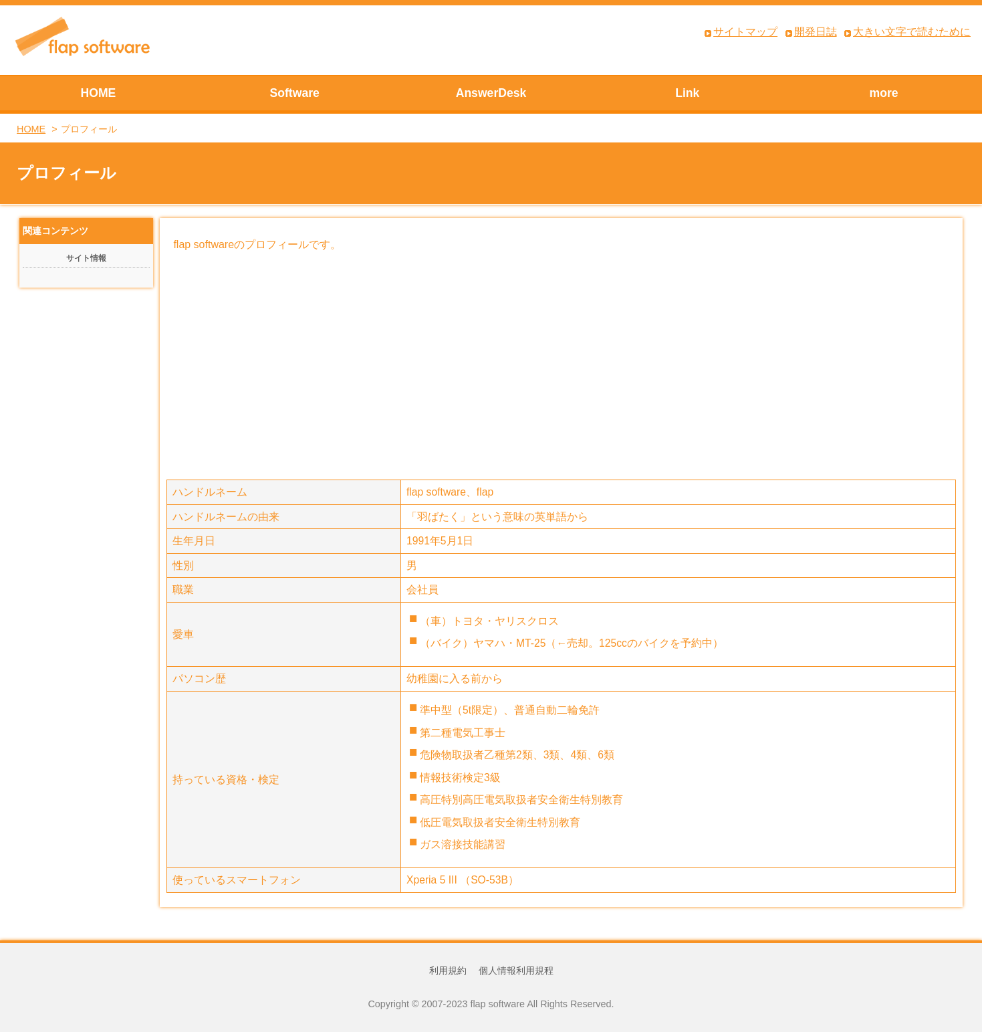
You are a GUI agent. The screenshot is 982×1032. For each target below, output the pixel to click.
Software (295, 93)
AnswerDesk (491, 93)
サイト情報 (86, 258)
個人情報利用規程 (516, 970)
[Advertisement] (561, 365)
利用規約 (448, 970)
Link (687, 93)
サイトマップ (745, 31)
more (884, 93)
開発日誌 (815, 31)
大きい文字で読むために (912, 31)
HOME (98, 93)
